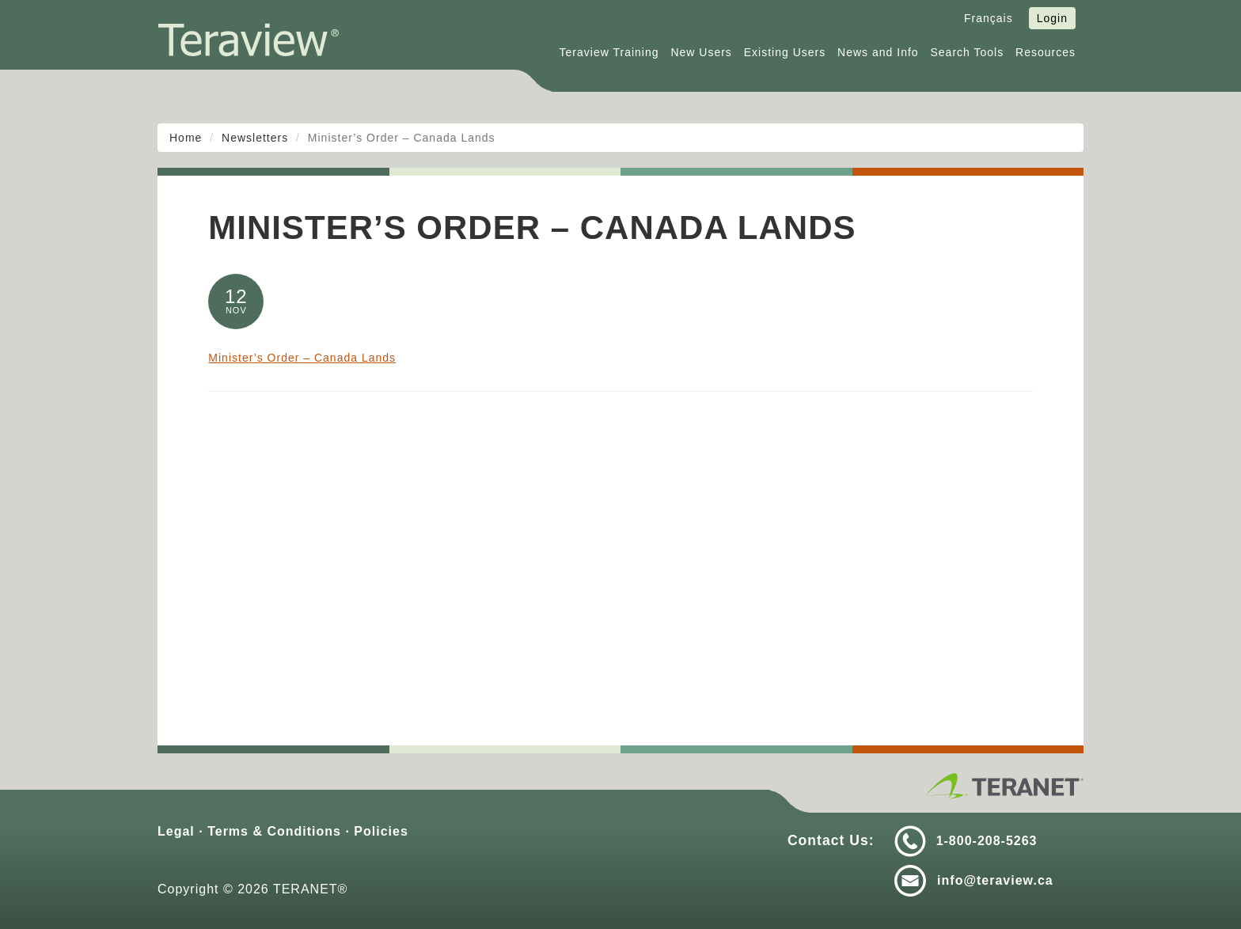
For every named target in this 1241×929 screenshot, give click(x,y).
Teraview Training (609, 52)
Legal (176, 831)
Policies (381, 831)
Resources (1045, 52)
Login (1052, 18)
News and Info (878, 52)
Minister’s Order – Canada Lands (302, 357)
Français (988, 18)
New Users (700, 52)
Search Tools (967, 52)
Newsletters (255, 137)
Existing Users (784, 52)
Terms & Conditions (274, 831)
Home (185, 137)
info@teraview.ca (995, 880)
